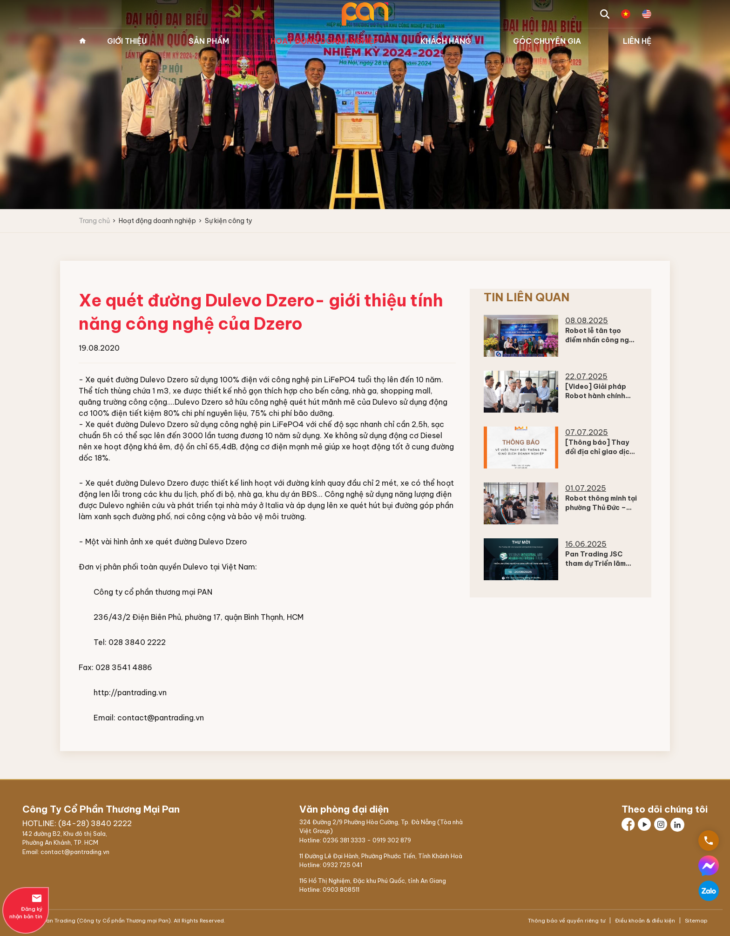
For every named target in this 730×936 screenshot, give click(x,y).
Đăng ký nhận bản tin (25, 906)
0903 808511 (341, 889)
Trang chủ (82, 41)
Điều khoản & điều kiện (645, 920)
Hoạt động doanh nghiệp (324, 41)
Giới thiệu (127, 41)
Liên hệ (637, 41)
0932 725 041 (342, 864)
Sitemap (695, 920)
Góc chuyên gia (547, 41)
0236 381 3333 (344, 840)
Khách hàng (445, 41)
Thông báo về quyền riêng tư (567, 920)
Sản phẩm (209, 41)
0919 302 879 (391, 840)
